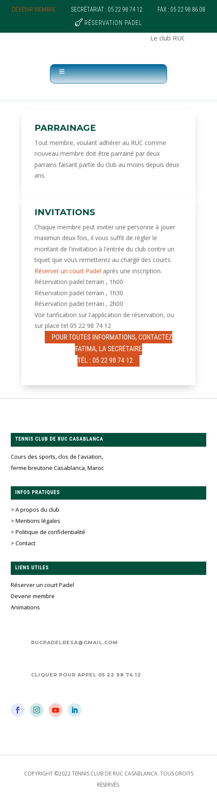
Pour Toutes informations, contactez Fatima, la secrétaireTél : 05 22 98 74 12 (112, 348)
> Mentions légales (35, 521)
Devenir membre (34, 9)
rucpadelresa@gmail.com (74, 642)
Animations (25, 607)
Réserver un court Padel (67, 271)
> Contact (23, 543)
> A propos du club (35, 509)
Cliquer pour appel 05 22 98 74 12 (86, 675)
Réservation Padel (113, 22)
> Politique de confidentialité (48, 532)
